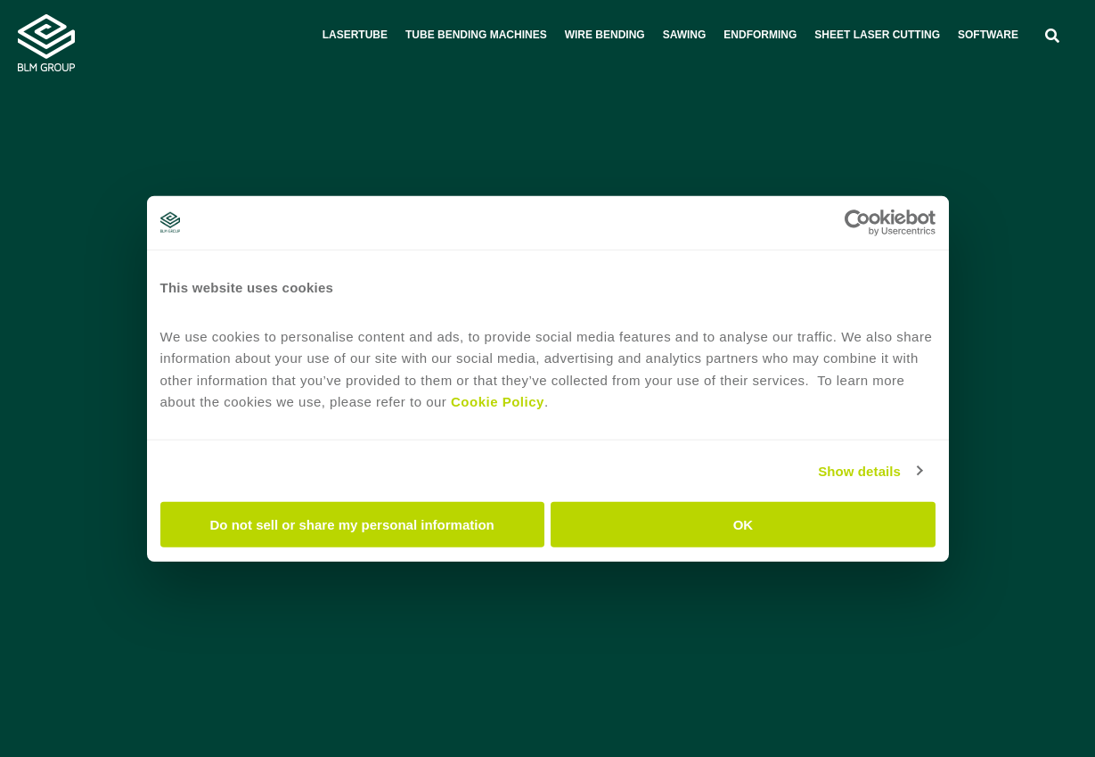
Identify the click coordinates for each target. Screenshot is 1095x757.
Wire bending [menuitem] (605, 35)
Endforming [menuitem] (760, 35)
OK (743, 524)
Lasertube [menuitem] (355, 35)
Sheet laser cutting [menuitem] (877, 35)
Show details (859, 470)
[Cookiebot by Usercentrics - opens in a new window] (858, 222)
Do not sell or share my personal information (352, 524)
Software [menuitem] (988, 35)
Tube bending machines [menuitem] (476, 35)
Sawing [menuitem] (685, 35)
